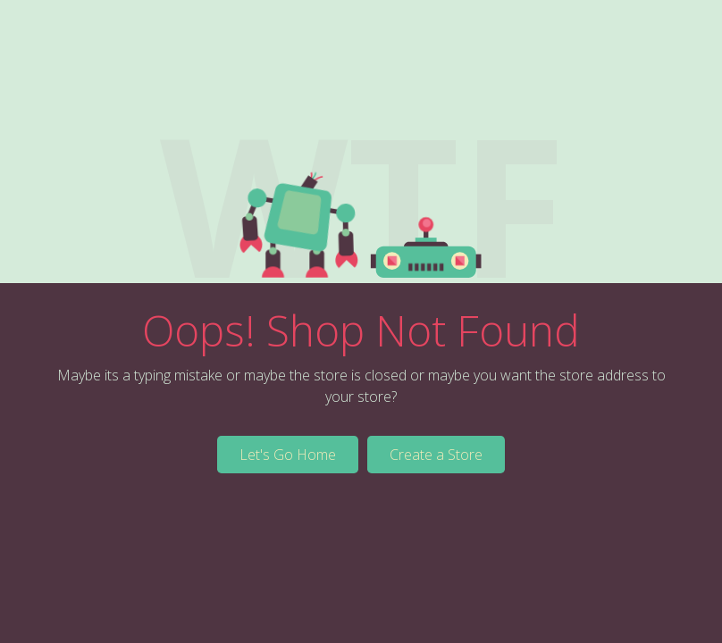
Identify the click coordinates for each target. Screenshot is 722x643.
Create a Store (436, 454)
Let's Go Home (287, 454)
